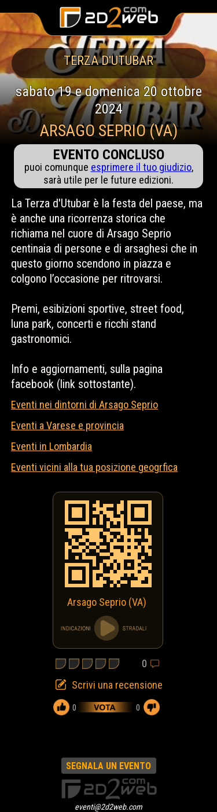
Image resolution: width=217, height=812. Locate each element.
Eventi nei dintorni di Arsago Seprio (84, 404)
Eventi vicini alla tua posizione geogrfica (94, 467)
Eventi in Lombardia (51, 446)
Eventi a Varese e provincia (67, 425)
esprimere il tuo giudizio (141, 167)
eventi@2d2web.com (108, 806)
